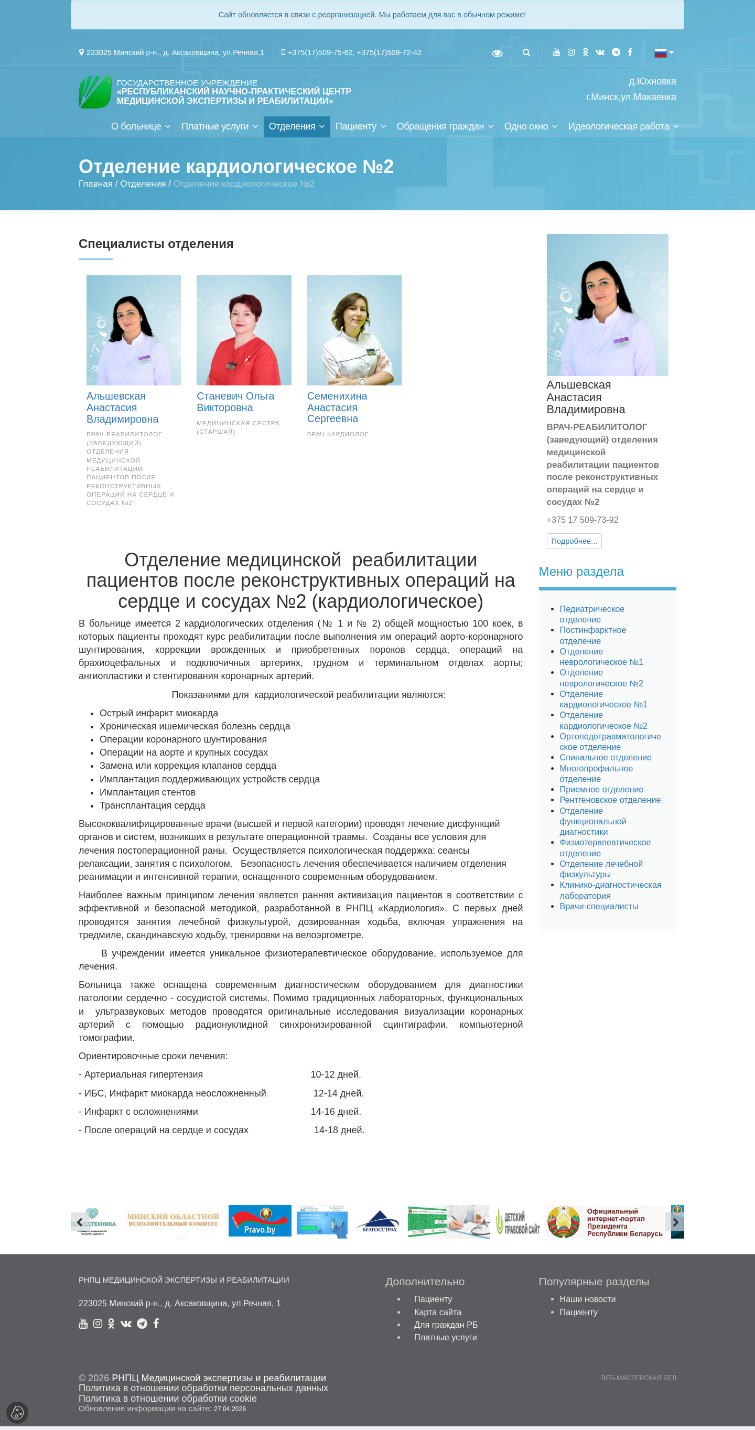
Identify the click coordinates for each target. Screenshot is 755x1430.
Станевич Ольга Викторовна (235, 405)
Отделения (292, 130)
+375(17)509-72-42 (389, 52)
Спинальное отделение (606, 761)
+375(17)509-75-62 (320, 52)
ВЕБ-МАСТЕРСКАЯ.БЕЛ (638, 1382)
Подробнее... (575, 545)
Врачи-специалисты (599, 910)
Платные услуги (215, 130)
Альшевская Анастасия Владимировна (122, 411)
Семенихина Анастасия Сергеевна (337, 411)
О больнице (136, 130)
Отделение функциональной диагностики (593, 825)
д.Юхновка (652, 82)
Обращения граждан (440, 130)
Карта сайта (437, 1315)
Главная (96, 187)
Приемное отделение (602, 793)
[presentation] (80, 1225)
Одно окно (526, 130)
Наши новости (588, 1303)
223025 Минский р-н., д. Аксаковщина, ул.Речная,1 (175, 52)
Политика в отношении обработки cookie (168, 1402)
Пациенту (356, 130)
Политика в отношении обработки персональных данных (203, 1392)
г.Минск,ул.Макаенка (631, 97)
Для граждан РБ (446, 1328)
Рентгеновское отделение (610, 804)
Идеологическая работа (618, 130)
